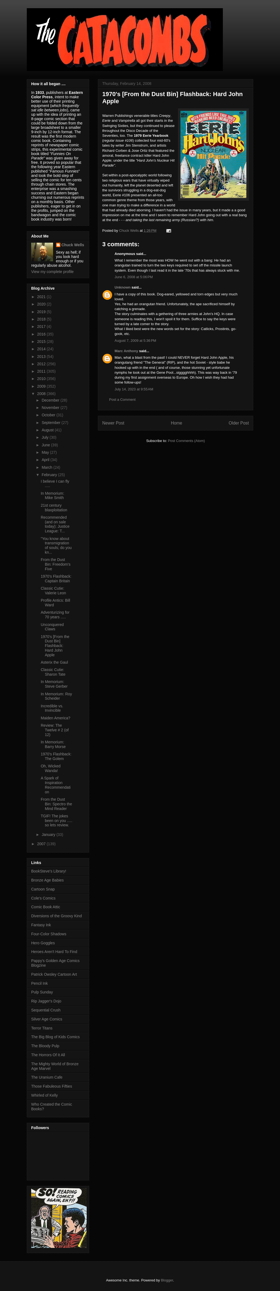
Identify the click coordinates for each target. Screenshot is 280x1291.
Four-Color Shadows (48, 934)
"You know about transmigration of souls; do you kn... (56, 545)
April (46, 460)
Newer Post (113, 423)
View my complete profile (52, 271)
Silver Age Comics (46, 1019)
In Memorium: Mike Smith (52, 495)
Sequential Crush (45, 1010)
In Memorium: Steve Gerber (54, 683)
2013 (42, 356)
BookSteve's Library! (48, 871)
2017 (42, 326)
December (51, 400)
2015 (42, 341)
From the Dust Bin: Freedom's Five (56, 564)
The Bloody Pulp (45, 1046)
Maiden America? (55, 718)
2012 (42, 364)
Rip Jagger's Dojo (46, 1001)
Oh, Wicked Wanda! (50, 768)
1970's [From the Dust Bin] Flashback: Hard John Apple (55, 645)
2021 (42, 297)
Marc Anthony (126, 351)
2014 (42, 349)
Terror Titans (41, 1028)
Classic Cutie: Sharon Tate (53, 671)
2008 (42, 393)
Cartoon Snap (43, 889)
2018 (42, 319)
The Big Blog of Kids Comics (55, 1037)
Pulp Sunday (42, 992)
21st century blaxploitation (54, 507)
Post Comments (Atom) (186, 441)
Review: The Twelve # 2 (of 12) (55, 730)
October (49, 415)
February (50, 475)
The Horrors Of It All (48, 1055)
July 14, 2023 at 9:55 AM (134, 389)
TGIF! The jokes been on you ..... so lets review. (56, 820)
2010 (42, 378)
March (47, 467)
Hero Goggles (43, 943)
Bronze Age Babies (47, 880)
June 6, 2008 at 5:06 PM (134, 277)
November (51, 407)
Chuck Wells (73, 245)
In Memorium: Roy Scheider (56, 696)
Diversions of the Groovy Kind (56, 916)
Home (176, 423)
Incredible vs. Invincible (52, 708)
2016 (42, 334)
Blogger (167, 1280)
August (48, 430)
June (46, 445)
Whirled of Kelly (44, 1095)
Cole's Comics (43, 898)
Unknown (123, 287)
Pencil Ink (39, 983)
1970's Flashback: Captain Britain (56, 578)
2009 (42, 386)
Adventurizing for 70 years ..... (55, 614)
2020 (42, 304)
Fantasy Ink (41, 925)
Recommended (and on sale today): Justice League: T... (55, 524)
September (51, 422)
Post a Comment (122, 399)
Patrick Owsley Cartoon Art (54, 974)
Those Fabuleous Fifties (51, 1086)
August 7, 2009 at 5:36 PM (135, 341)
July (45, 437)
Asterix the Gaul (54, 662)
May (46, 452)
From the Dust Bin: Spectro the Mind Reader (56, 804)
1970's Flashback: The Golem (56, 756)
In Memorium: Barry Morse (53, 744)
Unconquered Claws (52, 626)
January (49, 834)
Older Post (239, 423)
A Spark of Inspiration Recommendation (56, 785)
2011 (42, 371)
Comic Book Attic (45, 907)
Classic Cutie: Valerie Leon (53, 590)
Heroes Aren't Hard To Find (54, 951)
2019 (42, 312)
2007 (42, 844)
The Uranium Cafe (46, 1077)
